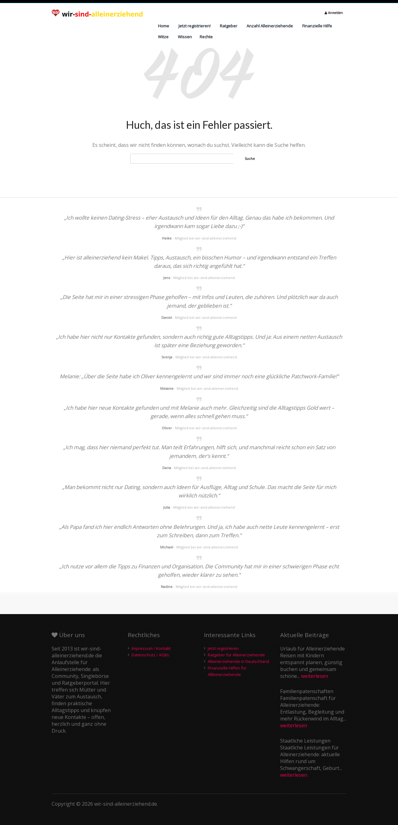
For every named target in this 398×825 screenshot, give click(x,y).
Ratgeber (228, 26)
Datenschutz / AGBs (150, 655)
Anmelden (334, 13)
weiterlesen (314, 676)
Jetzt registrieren (223, 648)
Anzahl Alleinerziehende (270, 26)
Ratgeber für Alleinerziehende (236, 655)
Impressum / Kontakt (151, 648)
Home (163, 26)
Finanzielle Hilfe (317, 26)
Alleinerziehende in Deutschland (238, 661)
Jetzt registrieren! (194, 26)
